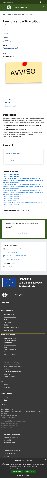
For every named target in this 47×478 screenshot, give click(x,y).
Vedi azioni (7, 34)
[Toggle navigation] (3, 7)
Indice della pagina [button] (10, 94)
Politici (6, 325)
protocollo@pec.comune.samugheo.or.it (15, 421)
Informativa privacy (9, 453)
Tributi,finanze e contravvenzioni (13, 366)
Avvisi (15, 14)
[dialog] (23, 468)
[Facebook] (4, 306)
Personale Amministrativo (11, 327)
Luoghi (6, 397)
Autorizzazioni (8, 374)
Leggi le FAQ (7, 440)
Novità (9, 14)
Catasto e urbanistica (10, 350)
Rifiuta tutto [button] (30, 471)
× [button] (45, 460)
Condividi (7, 30)
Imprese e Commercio (10, 345)
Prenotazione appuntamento (12, 435)
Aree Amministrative (10, 317)
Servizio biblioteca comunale (11, 175)
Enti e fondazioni (8, 322)
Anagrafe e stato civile (10, 338)
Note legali (7, 456)
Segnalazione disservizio (10, 437)
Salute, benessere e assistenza (12, 372)
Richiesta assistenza (9, 443)
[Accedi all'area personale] (40, 2)
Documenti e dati (8, 330)
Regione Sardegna (7, 2)
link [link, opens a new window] (39, 468)
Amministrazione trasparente (12, 451)
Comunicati (7, 387)
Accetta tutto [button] (17, 471)
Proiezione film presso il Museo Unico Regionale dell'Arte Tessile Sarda (22, 203)
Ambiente (6, 369)
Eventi (5, 400)
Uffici (5, 319)
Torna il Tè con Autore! (9, 201)
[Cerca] (44, 7)
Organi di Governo (9, 314)
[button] (23, 475)
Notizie (6, 384)
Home (3, 14)
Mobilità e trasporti (9, 354)
